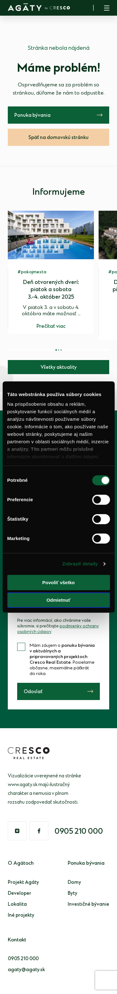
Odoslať (33, 692)
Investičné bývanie (88, 904)
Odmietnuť (58, 600)
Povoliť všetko (58, 582)
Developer (19, 893)
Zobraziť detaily (80, 563)
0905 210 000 (79, 831)
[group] (51, 272)
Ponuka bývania (32, 115)
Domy (74, 882)
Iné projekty (21, 915)
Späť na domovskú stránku (58, 138)
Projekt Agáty (23, 882)
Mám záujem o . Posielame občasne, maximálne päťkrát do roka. (62, 660)
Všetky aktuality (59, 367)
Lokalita (17, 904)
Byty (72, 893)
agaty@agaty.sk (26, 970)
